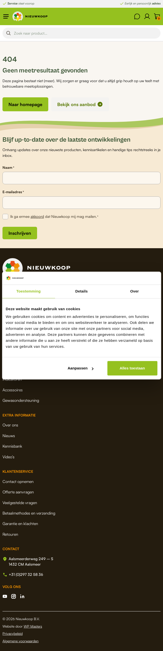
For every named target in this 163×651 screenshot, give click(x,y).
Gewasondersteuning (20, 400)
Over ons (10, 424)
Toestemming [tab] (28, 291)
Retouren (10, 534)
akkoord (37, 216)
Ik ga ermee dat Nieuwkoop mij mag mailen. (54, 216)
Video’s (8, 456)
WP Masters (33, 626)
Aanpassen (81, 368)
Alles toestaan (132, 368)
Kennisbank (12, 446)
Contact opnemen (18, 481)
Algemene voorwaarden (20, 641)
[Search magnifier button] (8, 33)
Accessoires (12, 389)
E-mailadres (13, 192)
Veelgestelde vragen (19, 502)
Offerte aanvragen (18, 491)
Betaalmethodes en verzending (28, 513)
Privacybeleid (12, 633)
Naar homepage (25, 104)
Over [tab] (134, 291)
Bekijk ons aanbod (76, 104)
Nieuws (8, 435)
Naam (8, 167)
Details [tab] (81, 291)
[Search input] (86, 33)
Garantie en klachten (20, 523)
